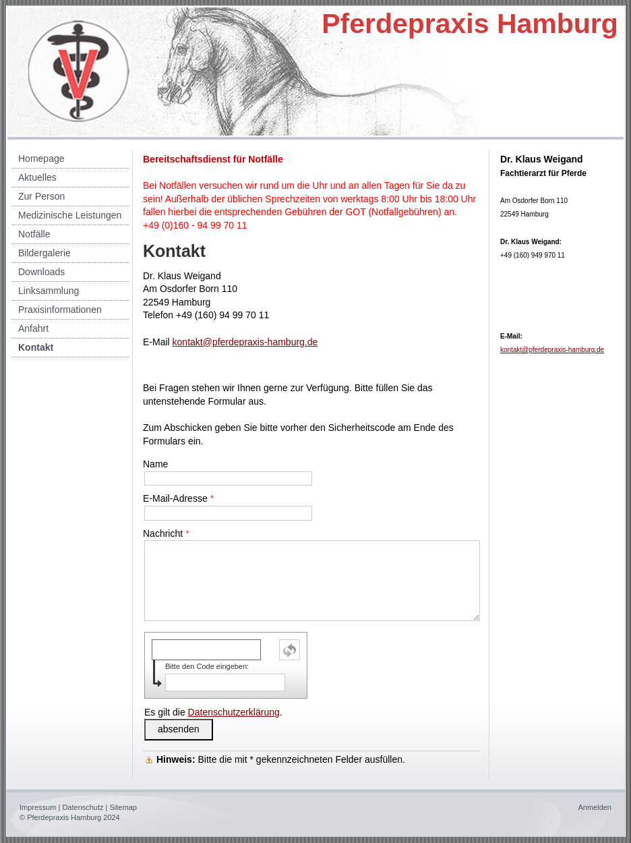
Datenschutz (82, 807)
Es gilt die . (213, 712)
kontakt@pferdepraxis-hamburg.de (245, 342)
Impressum (38, 807)
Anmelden (594, 807)
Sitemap (123, 807)
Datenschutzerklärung (234, 712)
